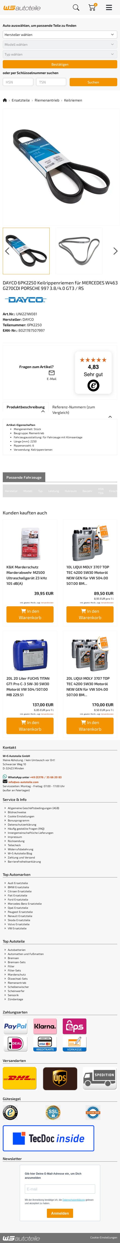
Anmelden (60, 1213)
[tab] (26, 407)
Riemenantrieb (47, 100)
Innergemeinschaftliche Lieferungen (30, 832)
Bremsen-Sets (17, 962)
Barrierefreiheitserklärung (24, 861)
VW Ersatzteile (17, 928)
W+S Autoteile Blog (20, 853)
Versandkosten (47, 602)
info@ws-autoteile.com (24, 781)
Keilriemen (73, 100)
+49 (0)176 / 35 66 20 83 (46, 777)
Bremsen (13, 958)
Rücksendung (16, 840)
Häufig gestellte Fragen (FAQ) (26, 828)
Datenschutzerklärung (22, 824)
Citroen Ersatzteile (19, 891)
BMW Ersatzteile (18, 887)
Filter (11, 966)
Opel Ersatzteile (18, 907)
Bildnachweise (17, 812)
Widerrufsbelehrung (20, 849)
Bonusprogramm (18, 820)
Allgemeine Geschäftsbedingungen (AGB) (33, 808)
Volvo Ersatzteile (18, 924)
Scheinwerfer (16, 990)
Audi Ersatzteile (18, 883)
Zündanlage (15, 999)
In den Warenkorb (30, 614)
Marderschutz (17, 974)
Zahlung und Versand (21, 857)
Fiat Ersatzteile (17, 895)
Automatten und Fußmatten (26, 953)
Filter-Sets (14, 970)
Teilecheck (14, 845)
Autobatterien (17, 949)
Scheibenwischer (18, 986)
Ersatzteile (21, 100)
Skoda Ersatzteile (19, 920)
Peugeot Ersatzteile (20, 911)
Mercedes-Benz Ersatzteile (25, 903)
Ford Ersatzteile (18, 899)
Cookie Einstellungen (21, 816)
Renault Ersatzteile (20, 915)
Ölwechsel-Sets (18, 978)
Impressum (15, 836)
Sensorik (13, 995)
